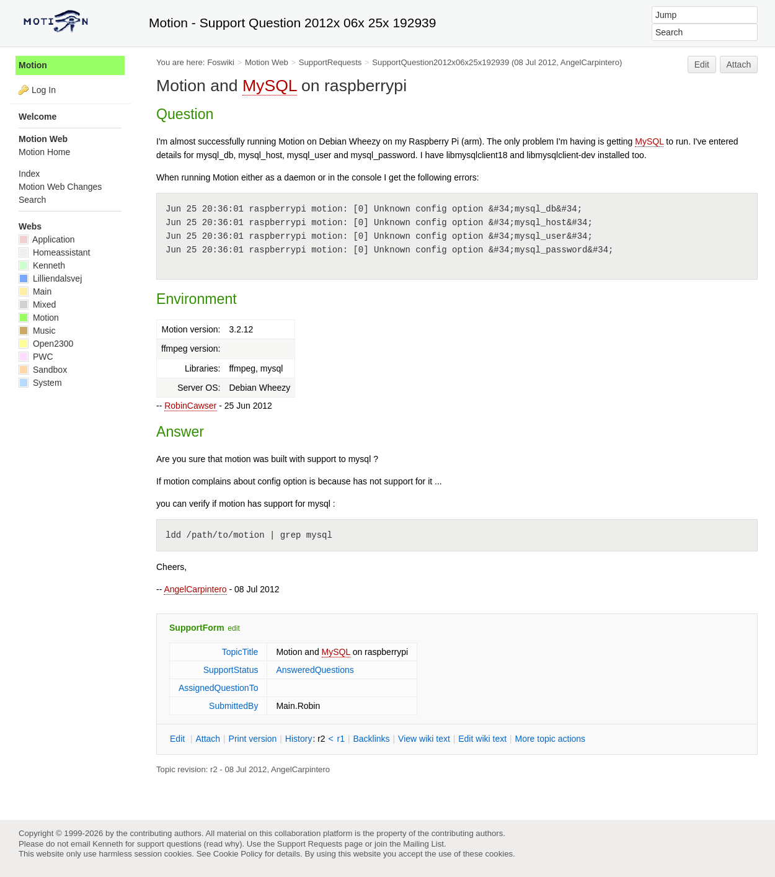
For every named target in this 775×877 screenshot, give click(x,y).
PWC (36, 357)
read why (222, 843)
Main (35, 291)
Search (32, 200)
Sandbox (43, 370)
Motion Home (44, 152)
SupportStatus (231, 670)
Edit (701, 64)
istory (298, 739)
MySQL (269, 85)
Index (29, 174)
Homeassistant (54, 252)
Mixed (37, 304)
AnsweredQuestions (314, 670)
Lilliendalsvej (50, 278)
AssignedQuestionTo (218, 688)
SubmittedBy (233, 706)
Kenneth (42, 265)
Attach (739, 64)
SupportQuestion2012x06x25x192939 (440, 62)
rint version (253, 739)
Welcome (37, 117)
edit (233, 628)
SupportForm (196, 628)
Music (37, 331)
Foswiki (220, 62)
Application (47, 239)
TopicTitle (240, 652)
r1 (341, 739)
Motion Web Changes (60, 187)
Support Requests (309, 843)
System (40, 383)
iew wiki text (424, 739)
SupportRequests (330, 62)
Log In (44, 90)
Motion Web (266, 62)
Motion (33, 65)
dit (178, 739)
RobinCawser (190, 406)
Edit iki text (482, 739)
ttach (207, 739)
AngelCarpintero (195, 589)
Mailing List (423, 843)
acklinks (371, 739)
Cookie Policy (238, 853)
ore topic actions (550, 739)
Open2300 (46, 344)
